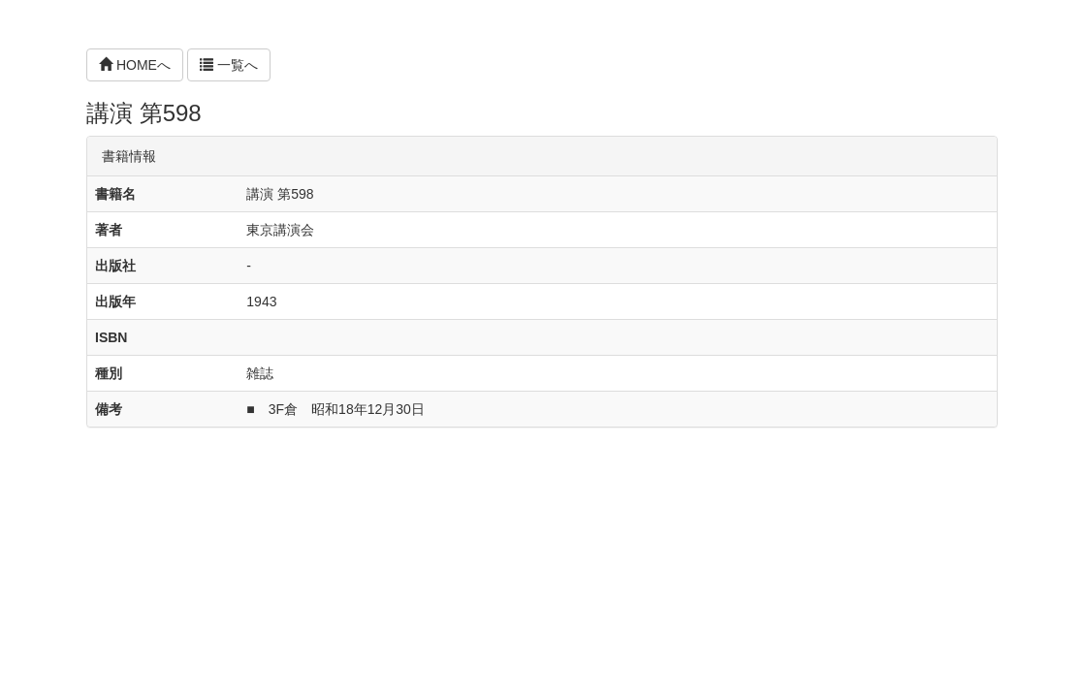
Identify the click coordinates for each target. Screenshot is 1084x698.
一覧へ (229, 65)
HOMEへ (135, 65)
